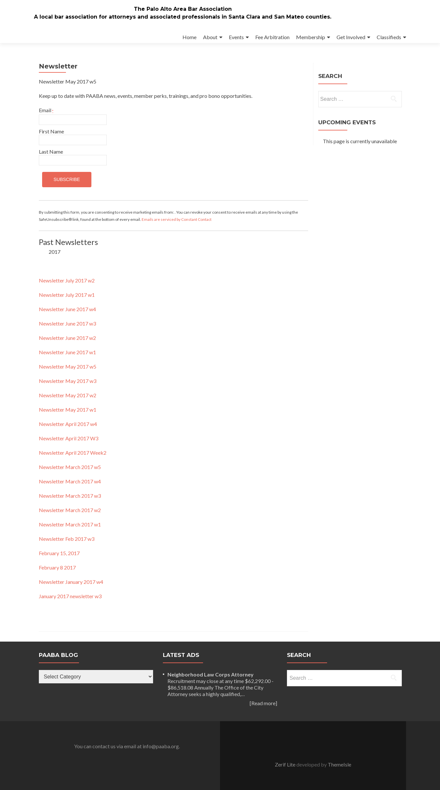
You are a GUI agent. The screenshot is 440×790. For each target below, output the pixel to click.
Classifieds (389, 37)
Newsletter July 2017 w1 (67, 295)
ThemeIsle (339, 764)
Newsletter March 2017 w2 (70, 510)
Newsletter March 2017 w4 (70, 481)
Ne (42, 424)
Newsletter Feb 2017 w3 (66, 539)
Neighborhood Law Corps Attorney (210, 674)
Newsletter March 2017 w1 (70, 524)
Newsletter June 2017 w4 (67, 309)
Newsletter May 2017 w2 (67, 395)
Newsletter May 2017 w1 (67, 409)
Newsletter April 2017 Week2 (72, 452)
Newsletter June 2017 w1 (67, 352)
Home (189, 37)
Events (236, 37)
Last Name (51, 151)
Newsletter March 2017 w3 (70, 496)
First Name (51, 131)
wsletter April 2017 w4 (71, 424)
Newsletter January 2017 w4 (71, 582)
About (210, 37)
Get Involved (351, 37)
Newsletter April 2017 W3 (68, 438)
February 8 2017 (57, 567)
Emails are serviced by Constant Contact (177, 219)
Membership (310, 37)
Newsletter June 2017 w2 (67, 338)
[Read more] (263, 703)
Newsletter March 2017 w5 (70, 467)
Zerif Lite (285, 764)
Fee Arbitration (272, 37)
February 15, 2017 (59, 553)
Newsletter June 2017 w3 (67, 323)
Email (46, 110)
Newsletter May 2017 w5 (67, 366)
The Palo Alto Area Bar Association (183, 9)
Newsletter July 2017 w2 (67, 280)
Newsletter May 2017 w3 (67, 381)
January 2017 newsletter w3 (70, 596)
